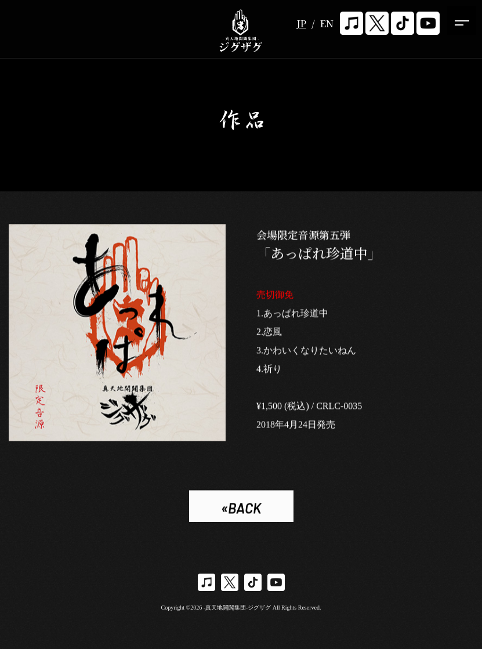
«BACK (241, 509)
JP (301, 23)
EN (327, 23)
